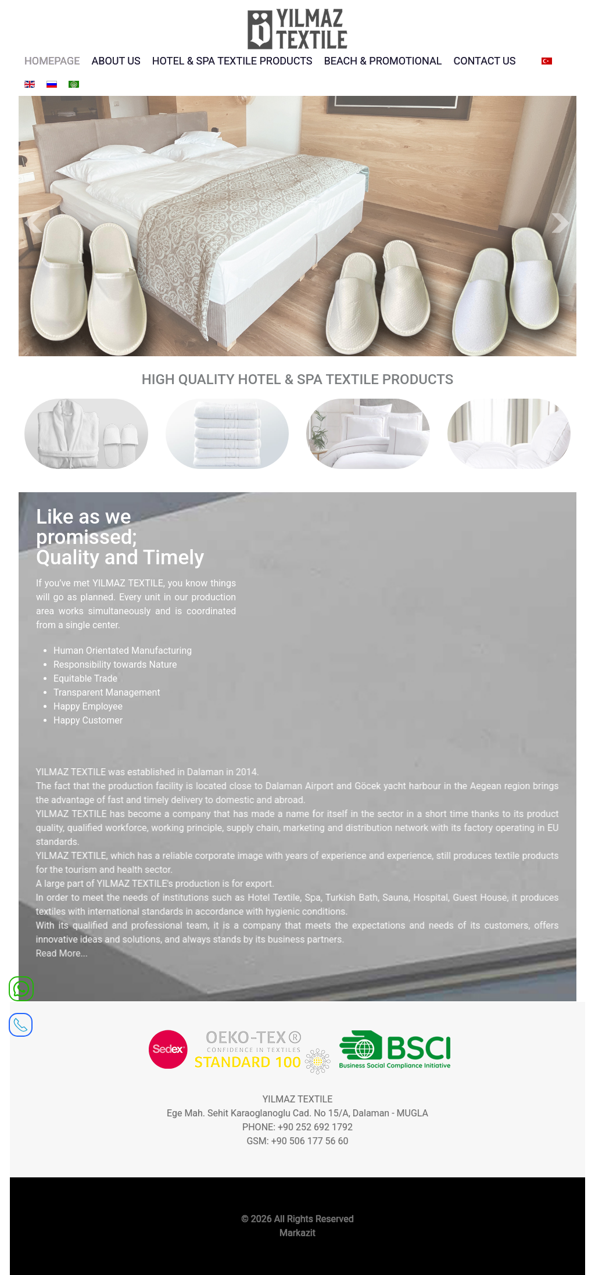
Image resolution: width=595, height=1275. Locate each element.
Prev (33, 223)
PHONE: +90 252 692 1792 (297, 1127)
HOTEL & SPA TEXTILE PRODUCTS (232, 61)
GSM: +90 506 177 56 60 (297, 1141)
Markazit (297, 1232)
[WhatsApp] (21, 988)
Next (561, 223)
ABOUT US (115, 61)
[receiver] (20, 1021)
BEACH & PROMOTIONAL (383, 61)
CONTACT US (484, 61)
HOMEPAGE (52, 61)
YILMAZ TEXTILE (298, 1099)
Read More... (52, 953)
